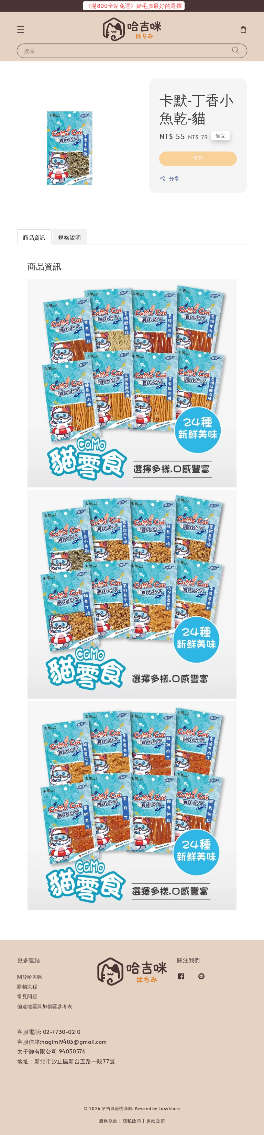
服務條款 (108, 1121)
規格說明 (69, 237)
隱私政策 (132, 1121)
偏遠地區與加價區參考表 (45, 1006)
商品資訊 (34, 237)
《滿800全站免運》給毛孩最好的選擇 (134, 5)
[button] (20, 29)
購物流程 (27, 986)
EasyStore (169, 1108)
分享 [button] (169, 178)
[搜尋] (236, 50)
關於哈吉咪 (29, 977)
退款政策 (155, 1121)
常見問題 (27, 996)
